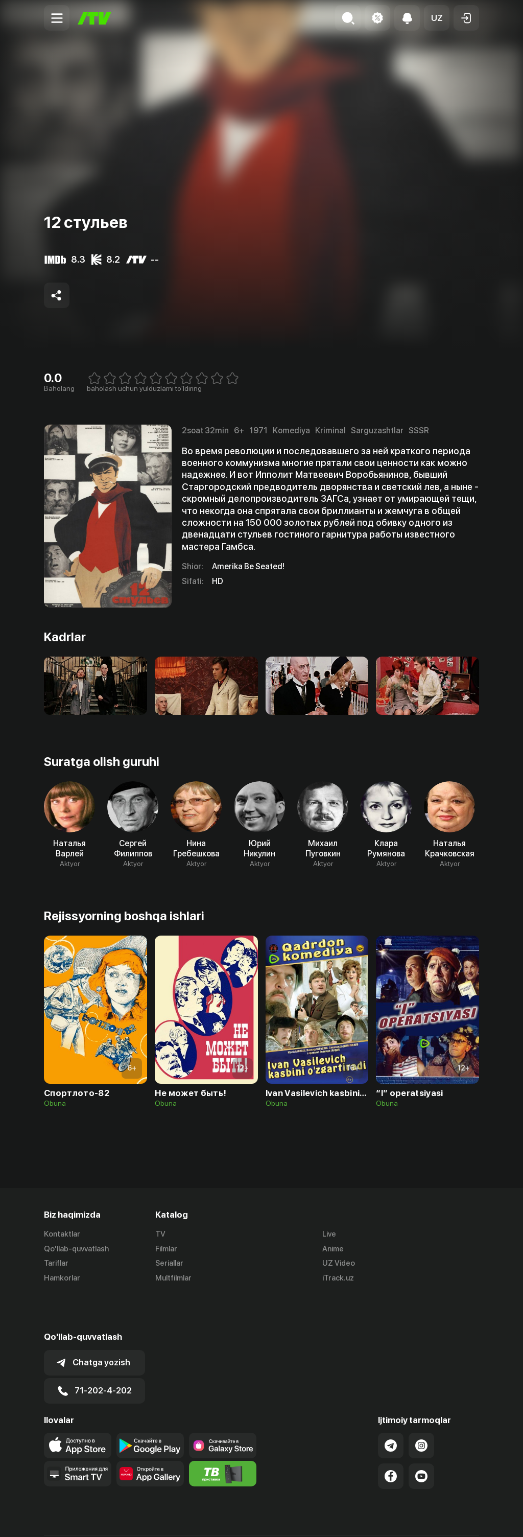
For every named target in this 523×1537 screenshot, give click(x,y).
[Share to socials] (56, 295)
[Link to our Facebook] (390, 1440)
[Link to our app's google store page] (150, 1410)
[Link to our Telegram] (390, 1410)
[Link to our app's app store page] (77, 1410)
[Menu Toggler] (56, 18)
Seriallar (169, 1263)
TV (160, 1234)
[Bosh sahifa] (94, 18)
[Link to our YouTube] (421, 1440)
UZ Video (338, 1263)
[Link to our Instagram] (421, 1410)
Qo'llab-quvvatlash (76, 1248)
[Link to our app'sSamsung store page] (222, 1410)
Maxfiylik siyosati (449, 1518)
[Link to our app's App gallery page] (150, 1438)
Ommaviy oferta (380, 1518)
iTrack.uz (338, 1278)
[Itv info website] (222, 1438)
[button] (436, 18)
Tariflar (56, 1263)
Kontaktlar (62, 1234)
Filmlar (166, 1248)
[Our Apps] (77, 1438)
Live (329, 1234)
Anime (333, 1248)
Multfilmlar (173, 1278)
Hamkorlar (62, 1278)
